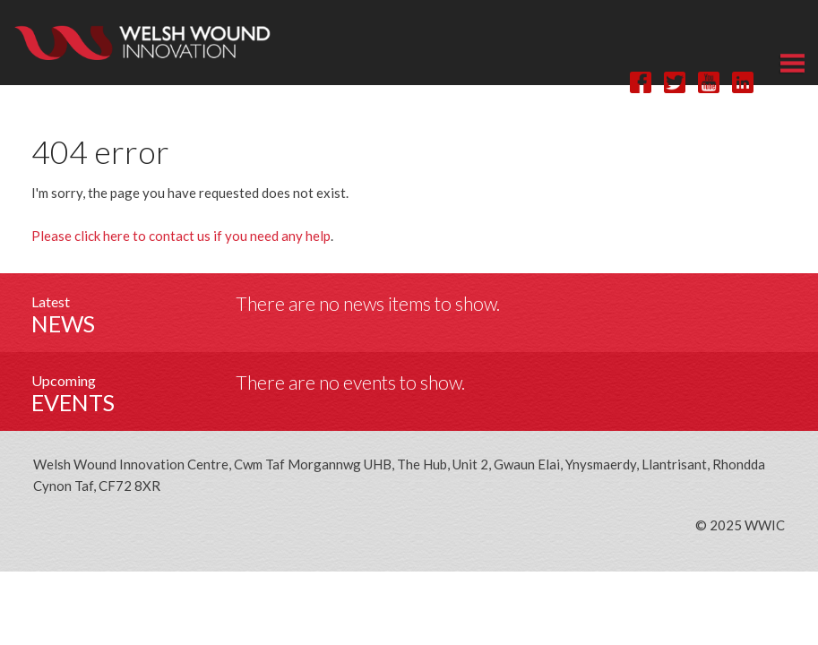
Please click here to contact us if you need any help (181, 236)
